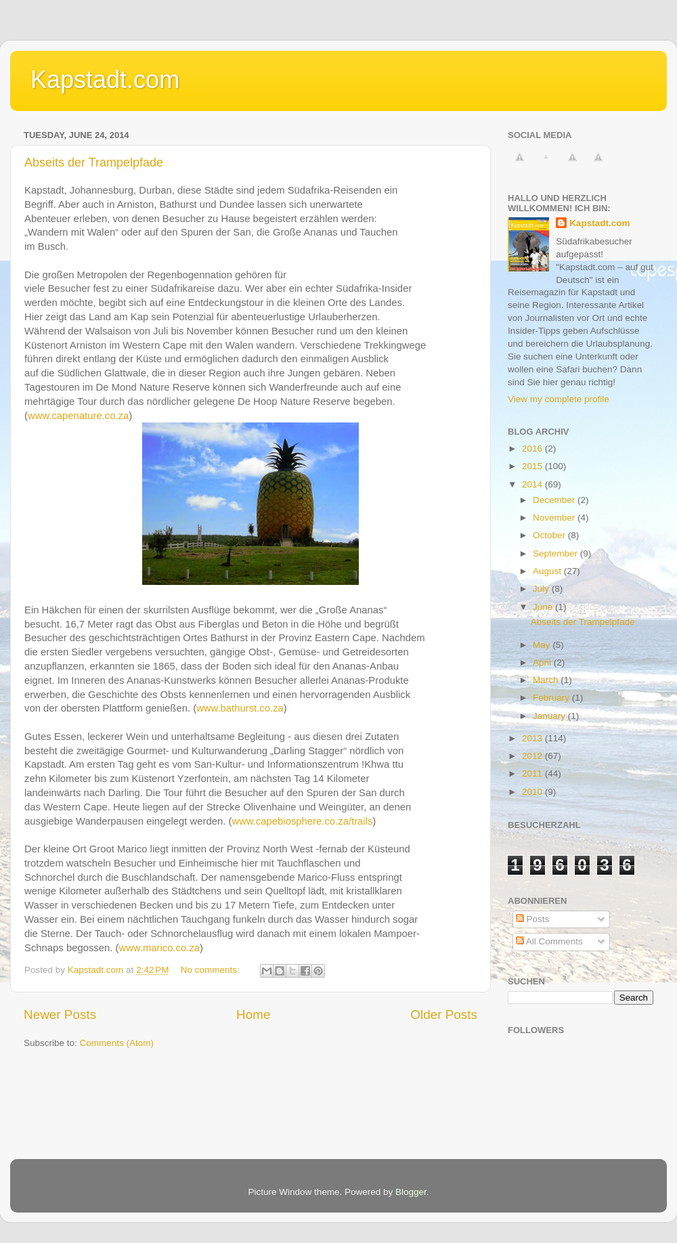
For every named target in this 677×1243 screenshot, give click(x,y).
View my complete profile (558, 399)
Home (253, 1014)
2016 (533, 448)
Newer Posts (60, 1014)
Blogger (411, 1192)
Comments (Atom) (117, 1043)
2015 (533, 466)
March (547, 680)
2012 (533, 756)
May (542, 645)
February (552, 698)
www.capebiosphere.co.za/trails (302, 821)
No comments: (211, 970)
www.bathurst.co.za (240, 708)
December (555, 500)
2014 (533, 484)
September (556, 553)
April (543, 662)
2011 (533, 773)
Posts (533, 919)
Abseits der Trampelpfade (93, 162)
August (548, 571)
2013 (533, 738)
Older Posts (443, 1014)
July (542, 589)
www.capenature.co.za (78, 415)
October (550, 535)
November (555, 518)
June (544, 607)
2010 (533, 792)
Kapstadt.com (104, 79)
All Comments (549, 941)
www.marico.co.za (159, 947)
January (550, 716)
